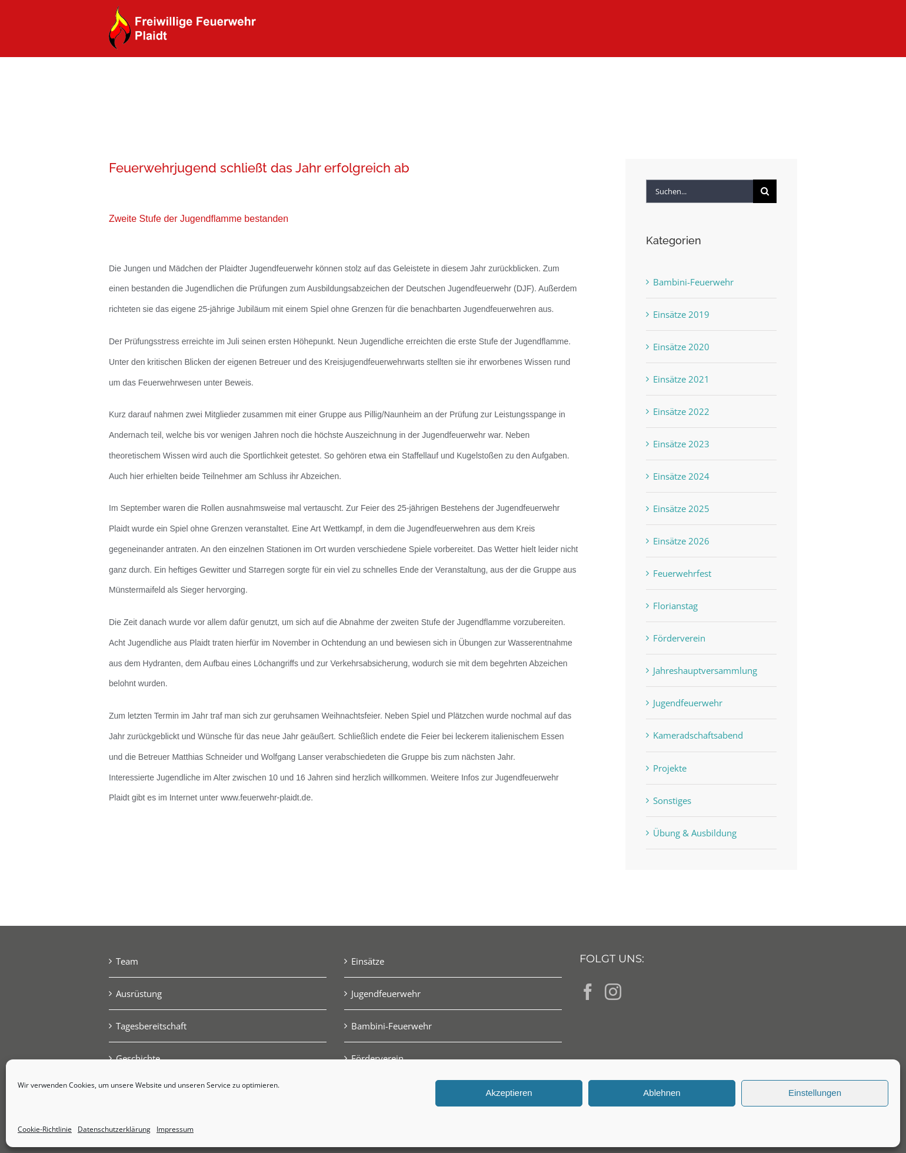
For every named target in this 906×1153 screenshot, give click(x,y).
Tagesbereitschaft (151, 1026)
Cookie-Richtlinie (45, 1129)
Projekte (670, 768)
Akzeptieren (508, 1093)
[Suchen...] (699, 191)
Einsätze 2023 (681, 444)
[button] (778, 77)
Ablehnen (661, 1093)
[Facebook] (587, 991)
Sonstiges (672, 800)
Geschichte (138, 1058)
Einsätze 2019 (681, 314)
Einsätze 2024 (681, 476)
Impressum (175, 1129)
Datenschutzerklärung (114, 1129)
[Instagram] (613, 991)
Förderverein (679, 638)
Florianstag (675, 606)
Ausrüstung (139, 993)
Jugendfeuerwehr (687, 703)
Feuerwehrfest (682, 573)
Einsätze (367, 961)
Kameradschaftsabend (698, 735)
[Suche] (765, 191)
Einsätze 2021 (681, 379)
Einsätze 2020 (681, 347)
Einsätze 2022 (681, 411)
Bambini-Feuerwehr (693, 282)
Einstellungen (814, 1093)
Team (127, 961)
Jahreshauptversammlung (705, 670)
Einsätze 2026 (681, 541)
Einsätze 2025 (681, 508)
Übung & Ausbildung (695, 833)
